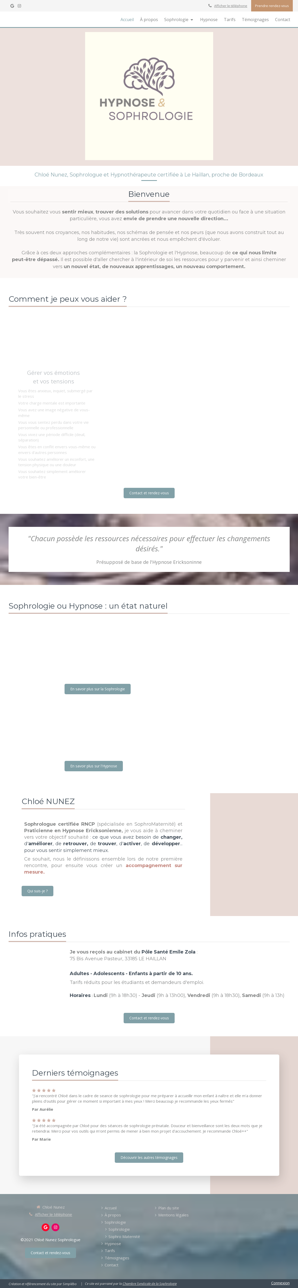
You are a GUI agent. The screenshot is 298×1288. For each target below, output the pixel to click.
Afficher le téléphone (230, 5)
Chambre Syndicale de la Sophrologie (150, 1283)
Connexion (280, 1282)
